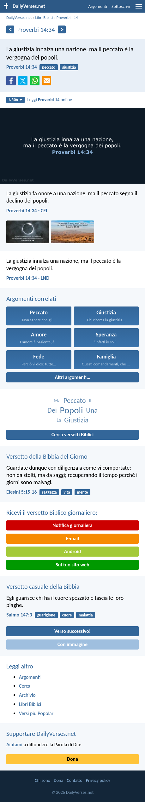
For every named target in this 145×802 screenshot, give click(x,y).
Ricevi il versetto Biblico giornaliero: (51, 512)
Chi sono (42, 780)
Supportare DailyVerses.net (41, 733)
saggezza (49, 492)
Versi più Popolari (37, 713)
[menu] (138, 8)
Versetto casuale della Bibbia (42, 586)
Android (72, 551)
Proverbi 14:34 (21, 67)
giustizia (69, 67)
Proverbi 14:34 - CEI (26, 211)
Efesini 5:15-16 (21, 492)
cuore (67, 615)
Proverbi (63, 17)
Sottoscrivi (121, 6)
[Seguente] (62, 29)
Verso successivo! (72, 631)
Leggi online (49, 99)
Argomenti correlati (31, 298)
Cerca (24, 686)
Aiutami (14, 745)
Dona (72, 759)
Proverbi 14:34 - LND (27, 278)
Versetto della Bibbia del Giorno (46, 456)
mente (82, 492)
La (59, 420)
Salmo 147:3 (19, 615)
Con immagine (72, 644)
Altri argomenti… (72, 377)
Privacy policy (98, 780)
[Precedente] (10, 29)
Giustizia (76, 420)
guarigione (46, 615)
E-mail (72, 538)
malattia (86, 615)
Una (92, 410)
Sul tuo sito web (72, 565)
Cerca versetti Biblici (72, 435)
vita (66, 492)
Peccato (74, 400)
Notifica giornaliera (72, 525)
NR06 (15, 99)
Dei (52, 410)
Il (90, 401)
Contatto (74, 780)
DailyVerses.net (19, 17)
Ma (57, 401)
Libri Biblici (44, 17)
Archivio (27, 695)
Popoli (71, 410)
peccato (48, 67)
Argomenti (97, 6)
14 (76, 17)
